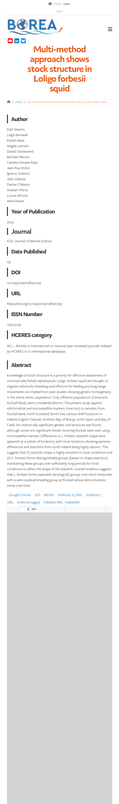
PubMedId (72, 502)
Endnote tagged (28, 502)
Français (57, 3)
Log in (60, 11)
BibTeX (49, 494)
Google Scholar (20, 494)
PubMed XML (53, 502)
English (66, 3)
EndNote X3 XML (70, 494)
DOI (37, 494)
